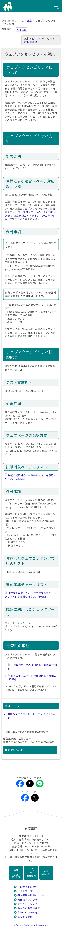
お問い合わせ (15, 750)
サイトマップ (25, 891)
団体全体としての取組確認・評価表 (32, 666)
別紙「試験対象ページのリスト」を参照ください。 (30, 477)
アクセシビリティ (27, 904)
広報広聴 (21, 29)
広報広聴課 (30, 42)
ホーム (20, 20)
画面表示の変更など (28, 908)
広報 (29, 20)
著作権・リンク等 (27, 899)
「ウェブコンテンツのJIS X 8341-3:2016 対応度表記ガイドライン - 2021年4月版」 (31, 215)
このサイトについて (28, 887)
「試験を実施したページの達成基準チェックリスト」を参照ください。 (30, 594)
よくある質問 (25, 916)
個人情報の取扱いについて (32, 895)
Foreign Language (28, 912)
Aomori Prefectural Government (32, 924)
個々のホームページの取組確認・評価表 (31, 677)
